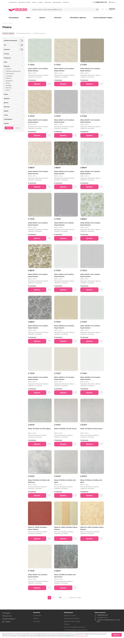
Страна (6, 123)
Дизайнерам (57, 2)
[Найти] (97, 9)
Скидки (40, 2)
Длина (6, 102)
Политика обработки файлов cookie (76, 630)
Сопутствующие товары (103, 17)
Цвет (5, 62)
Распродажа (14, 17)
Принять (116, 635)
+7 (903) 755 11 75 (99, 2)
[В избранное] (49, 84)
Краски (42, 17)
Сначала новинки (8, 33)
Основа (6, 54)
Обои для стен (7, 616)
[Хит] (21, 45)
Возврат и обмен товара (72, 621)
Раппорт (7, 106)
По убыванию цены (39, 33)
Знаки (6, 94)
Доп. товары (6, 621)
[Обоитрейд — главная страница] (18, 9)
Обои (29, 17)
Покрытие (7, 58)
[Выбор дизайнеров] (21, 40)
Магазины (47, 2)
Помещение (8, 119)
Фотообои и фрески (78, 17)
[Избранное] (103, 9)
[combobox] (63, 9)
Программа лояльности (71, 618)
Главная (4, 23)
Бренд (6, 111)
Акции (34, 2)
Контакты (66, 2)
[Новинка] (21, 49)
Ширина (7, 98)
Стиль (6, 115)
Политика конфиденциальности (74, 627)
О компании (13, 2)
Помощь (66, 624)
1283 (60, 597)
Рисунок (7, 66)
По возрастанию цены (23, 33)
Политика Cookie (81, 635)
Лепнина (58, 17)
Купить (37, 84)
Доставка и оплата (24, 2)
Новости (36, 618)
